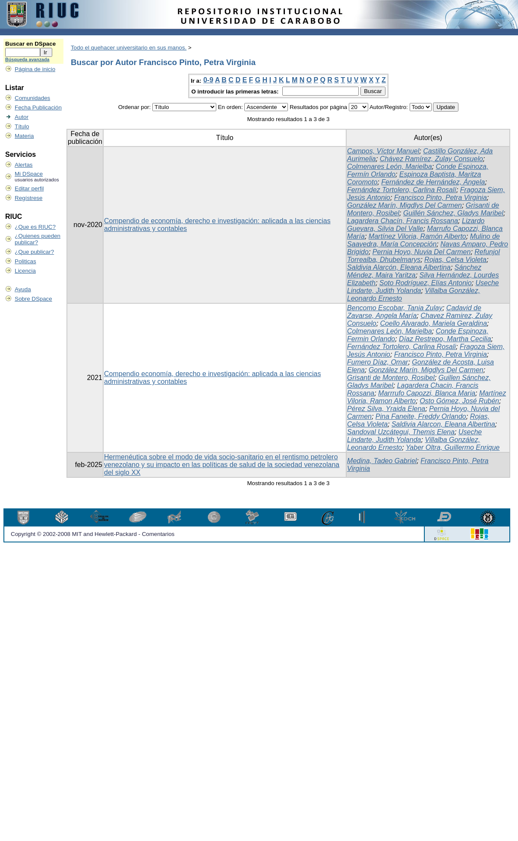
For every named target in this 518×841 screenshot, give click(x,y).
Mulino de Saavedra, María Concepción (423, 240)
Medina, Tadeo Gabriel (382, 460)
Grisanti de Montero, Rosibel (391, 377)
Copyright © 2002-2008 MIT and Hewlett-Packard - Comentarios (92, 534)
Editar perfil (29, 188)
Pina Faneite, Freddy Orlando (421, 416)
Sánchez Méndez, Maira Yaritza (414, 271)
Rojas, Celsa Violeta (455, 259)
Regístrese (28, 198)
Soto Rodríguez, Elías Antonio (425, 283)
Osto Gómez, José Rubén (459, 401)
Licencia (25, 271)
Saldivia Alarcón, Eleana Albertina (399, 267)
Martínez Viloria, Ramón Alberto (417, 236)
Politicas (25, 261)
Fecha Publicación (38, 107)
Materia (24, 136)
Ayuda (23, 289)
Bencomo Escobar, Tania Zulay (394, 307)
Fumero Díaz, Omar (377, 362)
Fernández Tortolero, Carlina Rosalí (401, 189)
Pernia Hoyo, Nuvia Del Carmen (422, 251)
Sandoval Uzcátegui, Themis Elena (401, 432)
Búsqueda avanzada (27, 59)
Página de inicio (35, 69)
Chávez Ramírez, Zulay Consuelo (431, 158)
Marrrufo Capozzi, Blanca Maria (426, 393)
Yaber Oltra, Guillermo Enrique (453, 447)
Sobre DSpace (33, 299)
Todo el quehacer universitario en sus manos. (128, 47)
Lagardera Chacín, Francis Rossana (402, 220)
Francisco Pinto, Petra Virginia (440, 197)
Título (22, 126)
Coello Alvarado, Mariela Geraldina (433, 323)
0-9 (208, 80)
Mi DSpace (29, 174)
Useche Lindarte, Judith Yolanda (414, 435)
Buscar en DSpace (30, 43)
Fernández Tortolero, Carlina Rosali (401, 346)
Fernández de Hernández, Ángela (433, 182)
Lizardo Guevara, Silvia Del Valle (415, 224)
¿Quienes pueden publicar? (37, 239)
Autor (21, 117)
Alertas (23, 165)
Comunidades (32, 98)
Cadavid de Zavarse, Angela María (414, 311)
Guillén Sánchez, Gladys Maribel (453, 213)
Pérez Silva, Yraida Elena (386, 408)
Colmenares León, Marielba (389, 166)
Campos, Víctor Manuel (383, 151)
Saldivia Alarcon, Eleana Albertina (443, 424)
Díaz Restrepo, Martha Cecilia (445, 339)
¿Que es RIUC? (35, 227)
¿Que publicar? (34, 252)
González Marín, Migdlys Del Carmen (404, 205)
